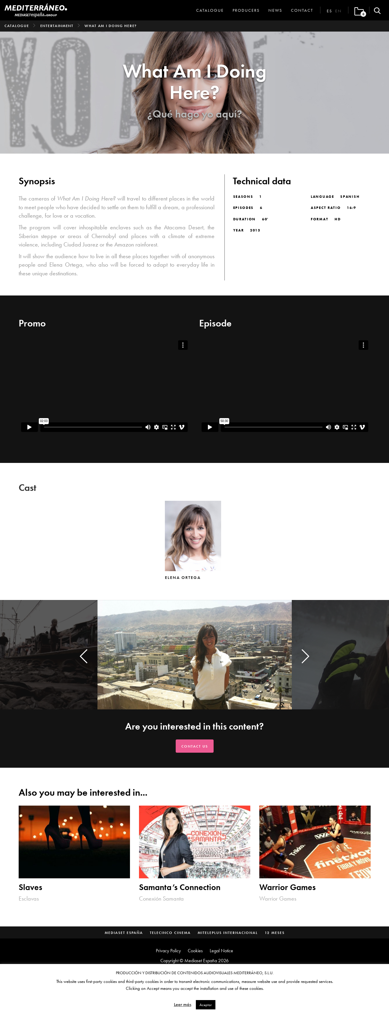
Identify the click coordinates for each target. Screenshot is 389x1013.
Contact (302, 10)
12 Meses (275, 932)
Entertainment (56, 25)
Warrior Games (287, 887)
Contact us (194, 746)
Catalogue (210, 10)
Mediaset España (124, 932)
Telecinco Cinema (170, 932)
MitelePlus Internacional (228, 932)
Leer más (182, 1005)
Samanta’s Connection (180, 887)
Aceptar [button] (205, 1004)
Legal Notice (221, 950)
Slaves (30, 887)
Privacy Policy (168, 950)
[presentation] (83, 656)
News (275, 10)
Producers (246, 10)
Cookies (195, 950)
